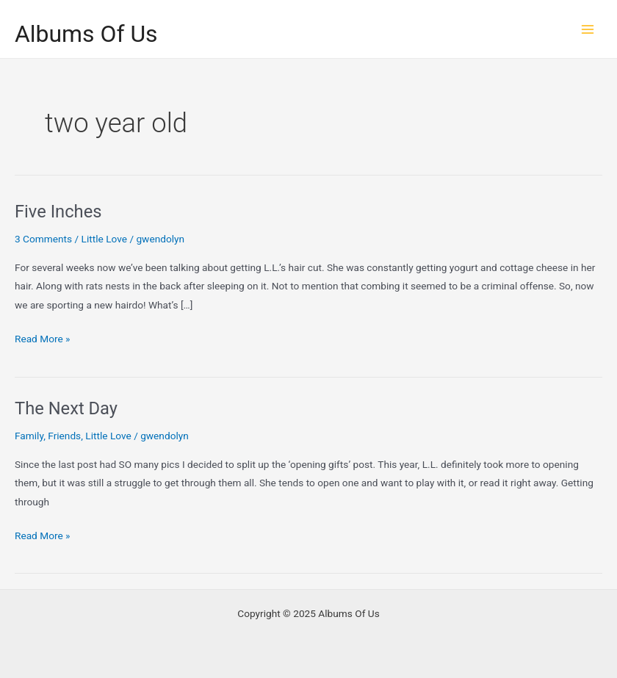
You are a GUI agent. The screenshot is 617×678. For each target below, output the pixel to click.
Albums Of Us (86, 34)
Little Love (104, 239)
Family (29, 435)
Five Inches (58, 211)
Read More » (43, 339)
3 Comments (43, 239)
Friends (64, 435)
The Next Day (66, 408)
